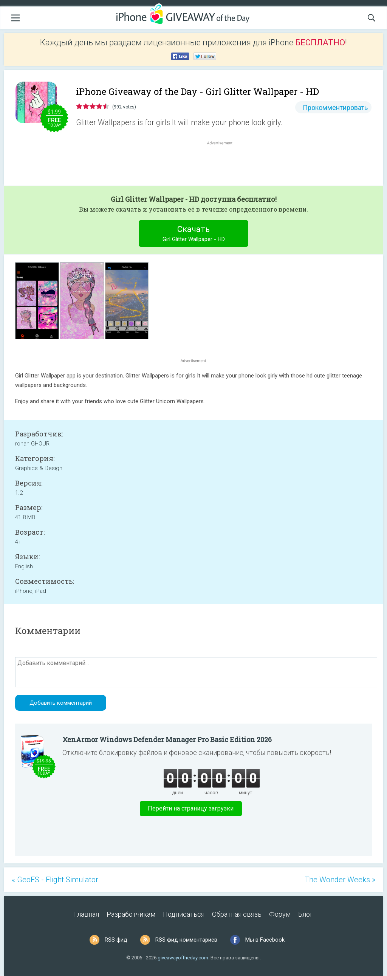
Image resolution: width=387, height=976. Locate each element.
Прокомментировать (335, 107)
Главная (86, 914)
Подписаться (183, 914)
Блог (305, 914)
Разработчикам (131, 914)
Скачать (193, 234)
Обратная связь (237, 914)
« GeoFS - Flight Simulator (55, 879)
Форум (280, 914)
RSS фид (116, 939)
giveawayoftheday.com (183, 958)
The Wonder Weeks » (340, 879)
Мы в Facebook (265, 939)
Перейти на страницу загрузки (191, 808)
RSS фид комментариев (186, 939)
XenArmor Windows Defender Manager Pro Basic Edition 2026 (167, 739)
